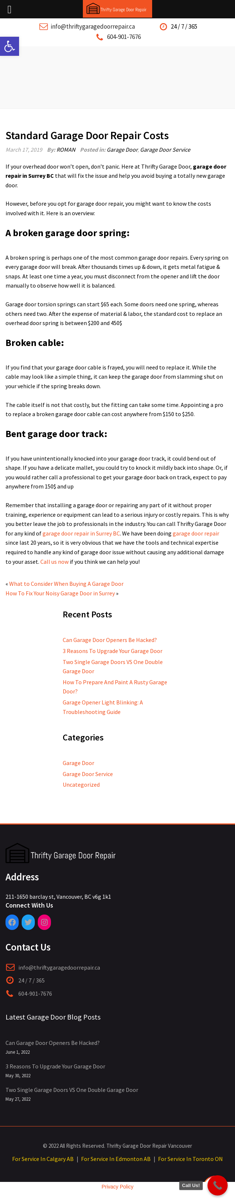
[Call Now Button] (218, 1185)
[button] (9, 46)
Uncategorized (81, 784)
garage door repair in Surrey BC (81, 533)
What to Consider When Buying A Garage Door (66, 583)
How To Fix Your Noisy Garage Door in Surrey (60, 593)
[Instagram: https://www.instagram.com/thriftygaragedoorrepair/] (44, 922)
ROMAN (65, 149)
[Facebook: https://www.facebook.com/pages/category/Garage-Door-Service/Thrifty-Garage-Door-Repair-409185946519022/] (12, 922)
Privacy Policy (117, 1187)
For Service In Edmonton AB (116, 1158)
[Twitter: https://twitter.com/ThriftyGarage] (28, 922)
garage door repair (196, 533)
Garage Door (122, 149)
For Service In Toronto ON (190, 1158)
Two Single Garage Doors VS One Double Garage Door (71, 1089)
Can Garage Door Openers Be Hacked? (110, 639)
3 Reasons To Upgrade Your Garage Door (112, 650)
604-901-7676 (124, 37)
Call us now (54, 561)
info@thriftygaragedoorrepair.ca (93, 26)
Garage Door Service (165, 149)
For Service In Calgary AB (43, 1158)
